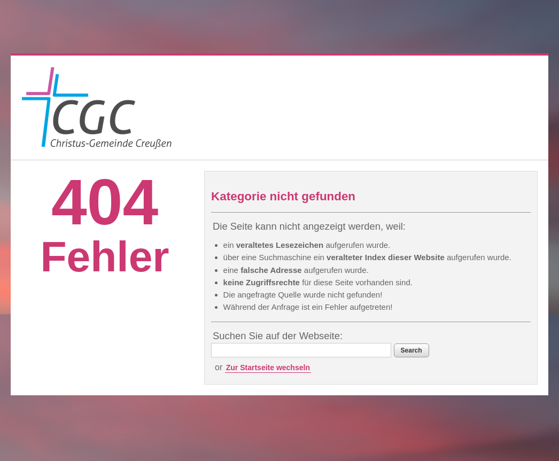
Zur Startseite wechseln (268, 367)
